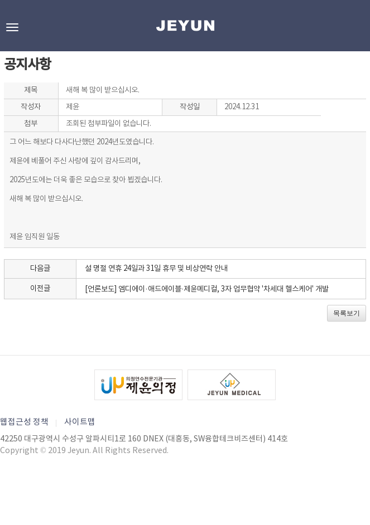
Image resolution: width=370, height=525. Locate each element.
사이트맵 (79, 422)
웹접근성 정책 (24, 422)
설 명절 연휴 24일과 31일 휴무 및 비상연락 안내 (156, 268)
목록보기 (346, 313)
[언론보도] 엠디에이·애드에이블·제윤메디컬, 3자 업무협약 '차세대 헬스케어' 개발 (207, 289)
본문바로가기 (0, 0)
